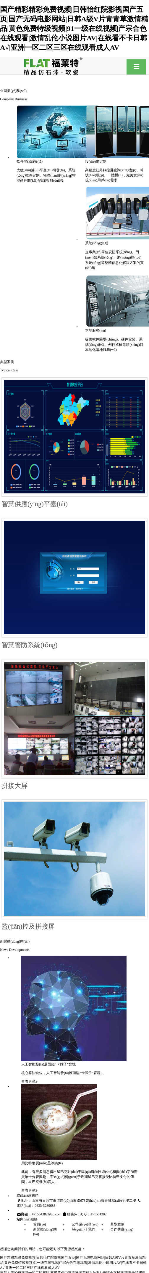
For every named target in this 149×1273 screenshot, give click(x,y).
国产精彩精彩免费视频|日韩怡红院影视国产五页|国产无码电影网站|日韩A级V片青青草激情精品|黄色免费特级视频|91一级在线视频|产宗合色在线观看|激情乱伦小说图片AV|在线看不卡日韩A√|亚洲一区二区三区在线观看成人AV (74, 28)
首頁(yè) (39, 1224)
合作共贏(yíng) (121, 1229)
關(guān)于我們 (83, 1229)
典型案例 (117, 1224)
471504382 (98, 1214)
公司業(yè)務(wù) (85, 1224)
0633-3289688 (45, 1205)
